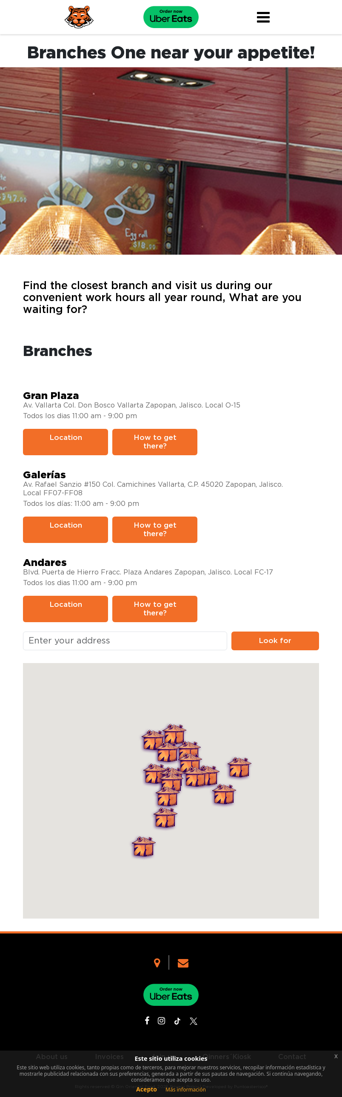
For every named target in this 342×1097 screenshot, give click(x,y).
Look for (275, 640)
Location (65, 437)
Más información (185, 1089)
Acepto (146, 1089)
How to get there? (155, 442)
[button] (154, 774)
